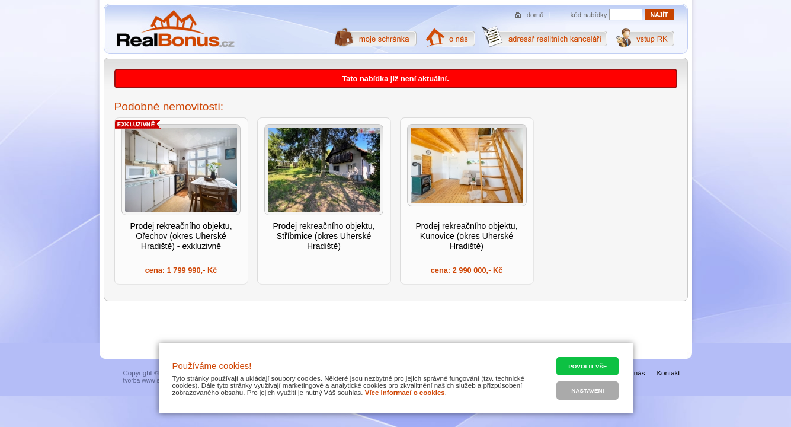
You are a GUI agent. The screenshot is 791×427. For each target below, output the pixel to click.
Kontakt (668, 373)
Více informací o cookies (405, 392)
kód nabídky (589, 14)
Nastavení (587, 390)
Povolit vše (587, 366)
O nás (636, 373)
